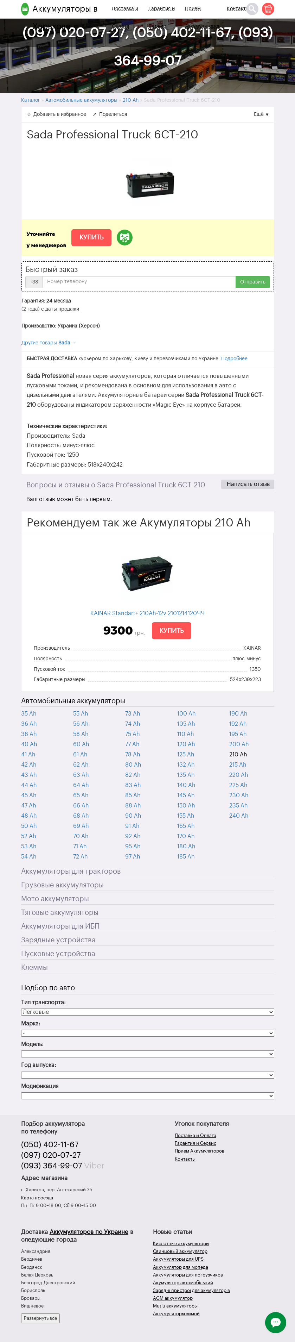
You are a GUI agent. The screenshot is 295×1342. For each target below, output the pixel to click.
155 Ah (185, 816)
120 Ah (186, 744)
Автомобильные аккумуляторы (73, 701)
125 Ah (185, 754)
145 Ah (186, 795)
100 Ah (186, 714)
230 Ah (239, 795)
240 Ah (239, 816)
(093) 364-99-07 (51, 1166)
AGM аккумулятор (173, 1298)
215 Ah (237, 765)
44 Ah (29, 785)
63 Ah (81, 775)
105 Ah (186, 724)
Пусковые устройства (58, 953)
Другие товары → (49, 343)
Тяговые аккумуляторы (59, 912)
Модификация (39, 1086)
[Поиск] (252, 9)
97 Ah (132, 857)
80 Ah (133, 765)
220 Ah (238, 775)
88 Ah (133, 806)
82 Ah (133, 775)
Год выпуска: (38, 1065)
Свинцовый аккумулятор (180, 1251)
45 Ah (29, 795)
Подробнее (234, 358)
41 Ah (28, 754)
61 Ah (80, 754)
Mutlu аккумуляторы (175, 1306)
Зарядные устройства (58, 940)
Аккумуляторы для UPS (178, 1259)
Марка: (30, 1023)
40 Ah (29, 744)
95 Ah (133, 846)
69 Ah (81, 826)
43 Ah (29, 775)
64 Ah (81, 785)
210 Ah (238, 754)
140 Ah (186, 785)
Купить (91, 237)
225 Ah (238, 785)
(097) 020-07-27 (51, 1155)
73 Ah (132, 714)
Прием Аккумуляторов (202, 17)
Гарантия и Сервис (161, 17)
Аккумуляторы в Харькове (65, 18)
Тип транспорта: (43, 1002)
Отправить (252, 282)
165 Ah (186, 826)
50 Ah (29, 826)
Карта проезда (37, 1198)
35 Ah (29, 714)
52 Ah (28, 836)
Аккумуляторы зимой (176, 1313)
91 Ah (132, 826)
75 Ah (132, 734)
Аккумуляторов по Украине (89, 1232)
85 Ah (133, 795)
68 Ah (81, 816)
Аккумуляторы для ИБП (60, 926)
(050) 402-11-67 (50, 1145)
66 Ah (81, 806)
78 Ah (132, 754)
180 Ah (186, 846)
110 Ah (185, 734)
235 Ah (238, 806)
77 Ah (132, 744)
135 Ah (186, 775)
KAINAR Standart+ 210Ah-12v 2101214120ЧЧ (147, 613)
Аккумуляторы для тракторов (71, 871)
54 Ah (29, 857)
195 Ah (238, 734)
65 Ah (81, 795)
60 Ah (81, 744)
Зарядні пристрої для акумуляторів (191, 1290)
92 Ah (133, 836)
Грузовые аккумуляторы (62, 885)
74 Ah (132, 724)
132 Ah (186, 765)
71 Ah (80, 846)
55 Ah (80, 714)
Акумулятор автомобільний (183, 1282)
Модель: (32, 1044)
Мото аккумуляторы (55, 899)
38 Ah (29, 734)
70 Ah (81, 836)
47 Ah (28, 806)
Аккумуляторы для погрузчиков (188, 1275)
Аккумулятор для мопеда (180, 1267)
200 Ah (239, 744)
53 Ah (29, 846)
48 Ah (29, 816)
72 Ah (80, 857)
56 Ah (81, 724)
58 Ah (81, 734)
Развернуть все (40, 1318)
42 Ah (29, 765)
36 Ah (29, 724)
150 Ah (186, 806)
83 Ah (133, 785)
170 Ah (186, 836)
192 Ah (238, 724)
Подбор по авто (48, 988)
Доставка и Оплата (125, 17)
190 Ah (238, 714)
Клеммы (34, 967)
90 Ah (133, 816)
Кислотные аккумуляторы (181, 1243)
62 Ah (81, 765)
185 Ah (186, 857)
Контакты (238, 8)
